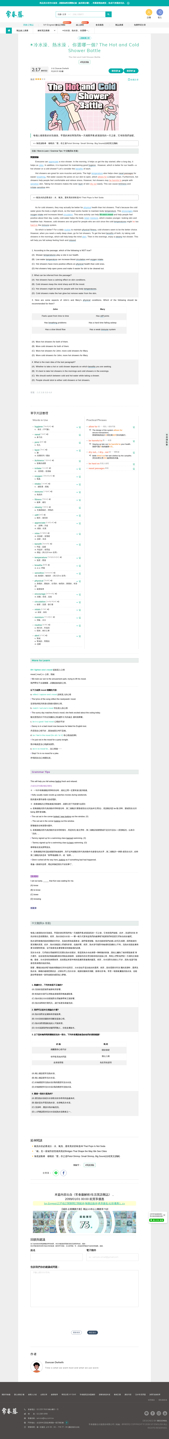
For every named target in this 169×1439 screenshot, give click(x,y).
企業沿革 (43, 1394)
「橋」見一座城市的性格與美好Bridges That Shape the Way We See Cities (70, 1151)
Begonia (162, 1421)
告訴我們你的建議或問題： (45, 1267)
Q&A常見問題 (140, 1394)
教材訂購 (117, 1394)
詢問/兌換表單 (154, 1394)
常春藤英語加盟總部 (87, 1394)
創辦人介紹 (32, 1394)
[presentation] (84, 1319)
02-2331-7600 (42, 1409)
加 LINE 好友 (156, 1220)
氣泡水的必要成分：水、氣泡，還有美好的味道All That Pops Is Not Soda (69, 1146)
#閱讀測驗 (84, 62)
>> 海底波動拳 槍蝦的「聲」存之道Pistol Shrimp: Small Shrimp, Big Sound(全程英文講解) (75, 143)
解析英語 (44, 71)
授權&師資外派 (104, 1394)
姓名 (32, 1250)
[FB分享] (63, 1173)
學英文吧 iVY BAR (69, 1394)
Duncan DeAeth (62, 68)
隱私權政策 (163, 1400)
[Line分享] (56, 1173)
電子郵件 (91, 1250)
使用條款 (151, 1400)
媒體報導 (54, 1394)
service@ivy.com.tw (45, 1418)
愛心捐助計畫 (19, 1394)
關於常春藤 (6, 1394)
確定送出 (92, 1332)
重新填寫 (76, 1332)
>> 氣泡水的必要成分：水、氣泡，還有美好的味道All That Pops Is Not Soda (68, 197)
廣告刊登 (128, 1394)
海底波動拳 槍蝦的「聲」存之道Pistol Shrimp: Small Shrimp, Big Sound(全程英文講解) (77, 1156)
